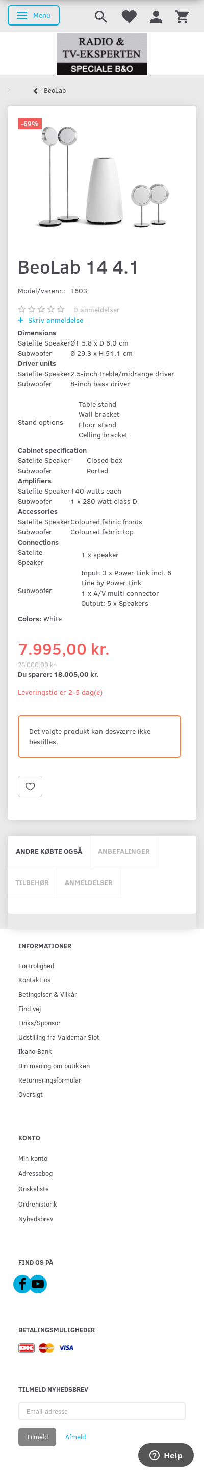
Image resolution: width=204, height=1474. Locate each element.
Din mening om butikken (54, 1065)
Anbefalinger (124, 851)
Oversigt (30, 1094)
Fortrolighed (36, 965)
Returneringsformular (49, 1079)
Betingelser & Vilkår (47, 994)
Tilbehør (32, 882)
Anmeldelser (89, 882)
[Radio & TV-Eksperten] (102, 54)
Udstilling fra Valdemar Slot (58, 1037)
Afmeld (75, 1436)
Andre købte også (49, 851)
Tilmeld (37, 1436)
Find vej (29, 1008)
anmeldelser (96, 309)
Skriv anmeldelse (54, 320)
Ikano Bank (35, 1051)
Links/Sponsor (39, 1022)
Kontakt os (34, 979)
